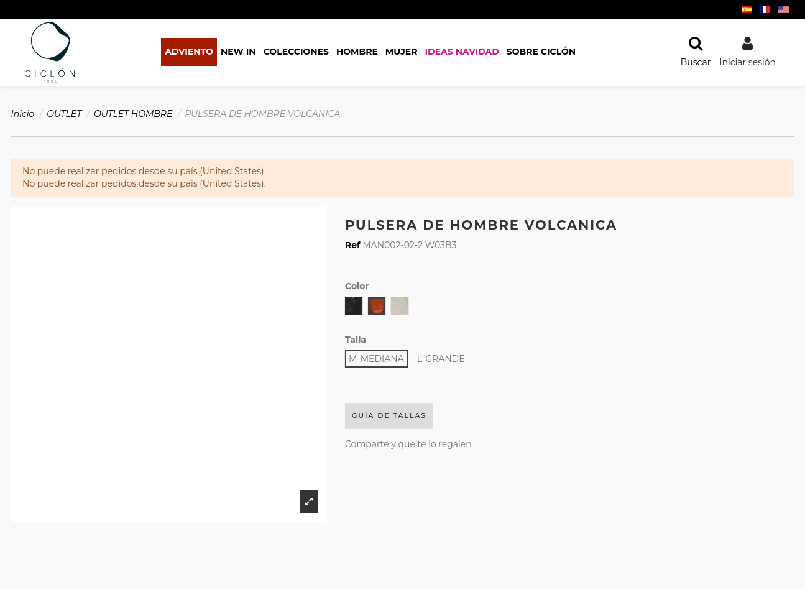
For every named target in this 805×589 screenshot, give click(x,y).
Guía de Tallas (389, 415)
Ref (353, 245)
